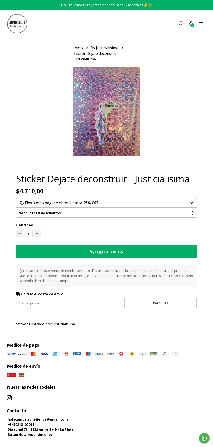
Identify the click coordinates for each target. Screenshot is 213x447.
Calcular (160, 303)
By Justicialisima (105, 47)
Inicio (79, 47)
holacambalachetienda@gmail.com (38, 419)
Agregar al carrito (106, 251)
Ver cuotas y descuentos (40, 213)
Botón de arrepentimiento (30, 434)
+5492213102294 (21, 424)
